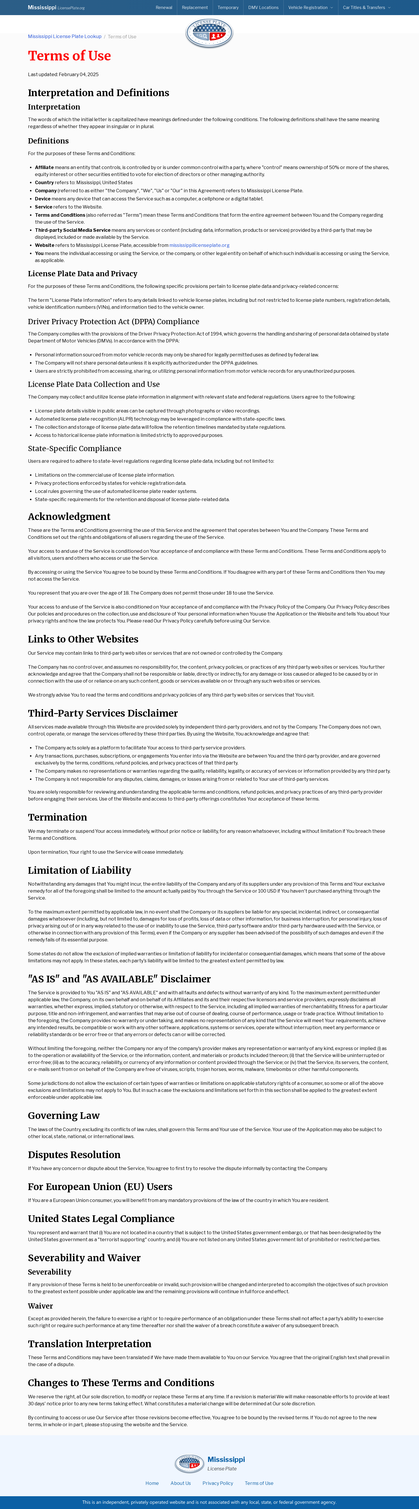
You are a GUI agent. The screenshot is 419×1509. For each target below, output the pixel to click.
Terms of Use (259, 1483)
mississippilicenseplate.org (199, 245)
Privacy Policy (218, 1483)
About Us (181, 1483)
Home (152, 1483)
